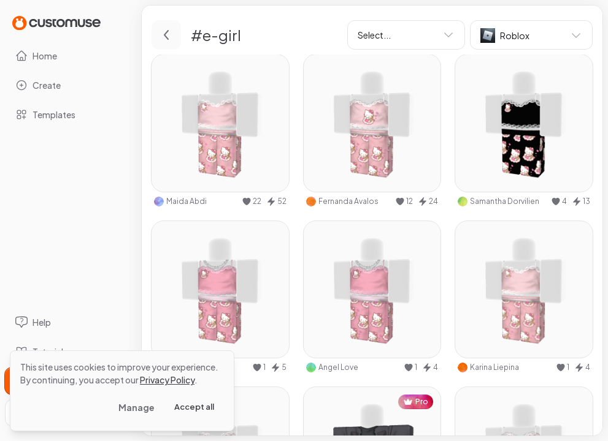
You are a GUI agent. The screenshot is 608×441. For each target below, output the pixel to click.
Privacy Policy (167, 379)
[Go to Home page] (56, 22)
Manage (136, 407)
